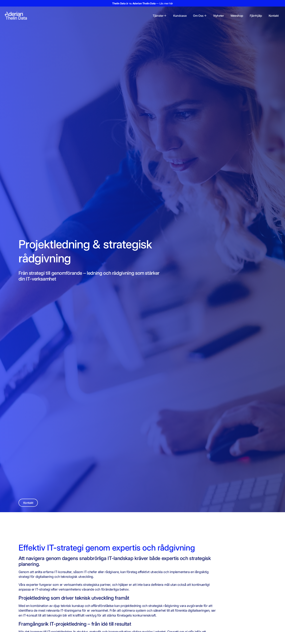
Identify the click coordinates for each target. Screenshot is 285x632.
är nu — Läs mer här (142, 3)
